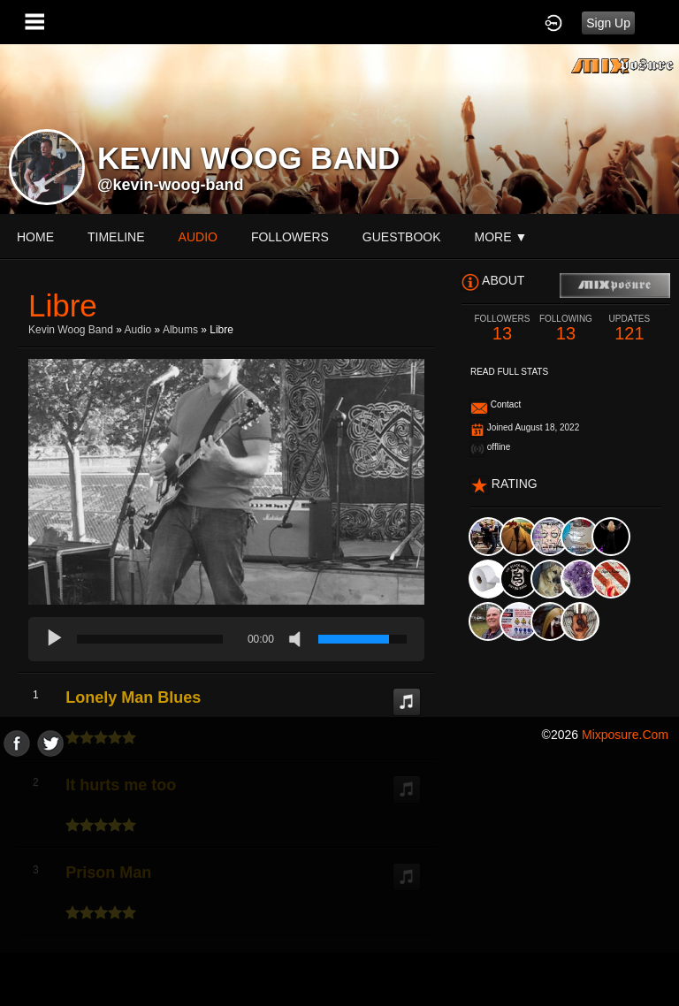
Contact (506, 404)
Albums (180, 330)
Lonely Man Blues (133, 697)
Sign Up (608, 23)
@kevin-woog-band (170, 185)
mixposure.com (625, 735)
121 (629, 328)
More (501, 237)
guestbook (401, 237)
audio (198, 237)
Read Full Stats (509, 372)
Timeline (116, 237)
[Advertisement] (339, 880)
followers (290, 237)
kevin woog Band (70, 330)
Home (35, 237)
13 (502, 328)
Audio (138, 330)
